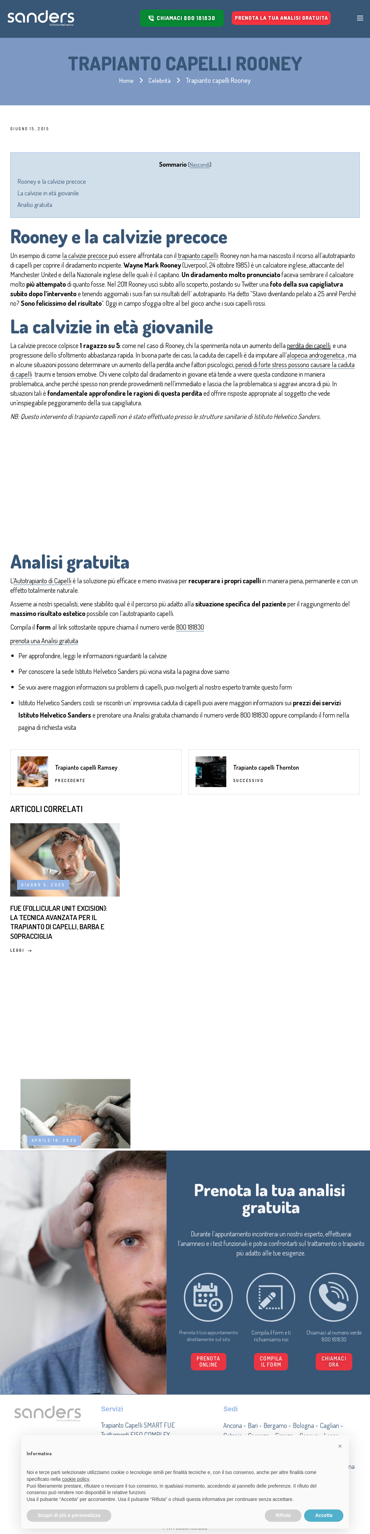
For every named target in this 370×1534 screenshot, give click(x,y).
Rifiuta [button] (283, 1515)
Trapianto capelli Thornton (266, 773)
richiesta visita (59, 727)
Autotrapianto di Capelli (42, 580)
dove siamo (216, 671)
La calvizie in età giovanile (48, 193)
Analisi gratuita (34, 204)
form (286, 686)
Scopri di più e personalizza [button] (69, 1515)
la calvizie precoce (85, 255)
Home (125, 80)
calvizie (158, 655)
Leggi (21, 979)
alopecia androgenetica (316, 354)
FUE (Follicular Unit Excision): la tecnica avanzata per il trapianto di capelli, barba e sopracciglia (51, 943)
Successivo (248, 786)
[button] (305, 1365)
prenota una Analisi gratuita (44, 640)
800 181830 (190, 626)
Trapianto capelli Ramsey (86, 773)
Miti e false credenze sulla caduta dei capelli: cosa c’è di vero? (298, 932)
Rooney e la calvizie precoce (51, 181)
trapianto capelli (197, 255)
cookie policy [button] (75, 1479)
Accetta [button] (323, 1515)
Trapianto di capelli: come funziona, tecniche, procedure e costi (174, 937)
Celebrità (160, 80)
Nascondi (200, 164)
